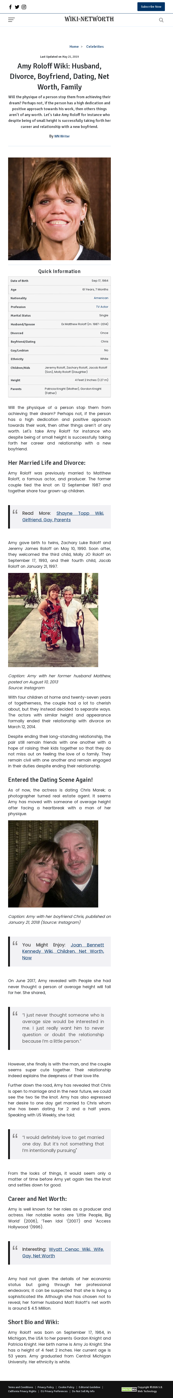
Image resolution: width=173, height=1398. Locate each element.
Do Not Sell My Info (83, 1391)
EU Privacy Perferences (54, 1391)
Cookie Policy (66, 1387)
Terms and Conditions (20, 1387)
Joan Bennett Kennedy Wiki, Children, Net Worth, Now (63, 951)
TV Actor (102, 307)
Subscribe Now (151, 7)
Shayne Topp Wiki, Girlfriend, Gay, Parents (63, 516)
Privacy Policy (46, 1387)
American (101, 298)
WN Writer (62, 136)
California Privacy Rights (22, 1391)
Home (74, 46)
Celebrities (95, 46)
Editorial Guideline (89, 1387)
